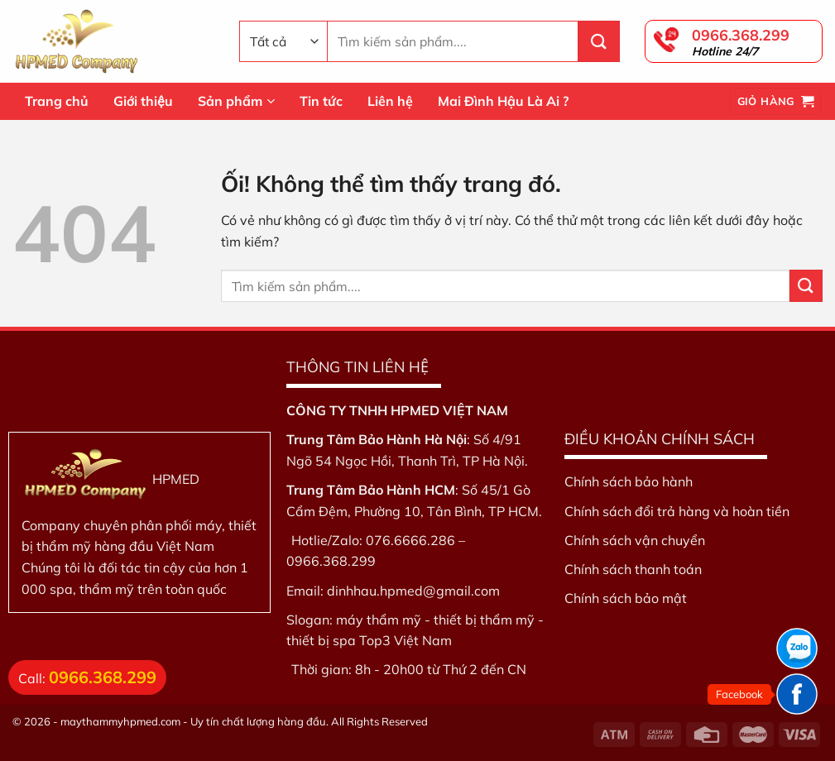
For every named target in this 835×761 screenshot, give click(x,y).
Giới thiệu (143, 101)
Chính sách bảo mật (625, 598)
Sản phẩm (236, 101)
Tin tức (321, 101)
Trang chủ (57, 101)
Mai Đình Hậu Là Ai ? (503, 101)
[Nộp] (599, 41)
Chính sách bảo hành (628, 481)
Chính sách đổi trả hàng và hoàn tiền (676, 511)
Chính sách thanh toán (633, 569)
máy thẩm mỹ (378, 619)
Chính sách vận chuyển (634, 540)
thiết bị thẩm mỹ (484, 619)
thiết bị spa (321, 640)
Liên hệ (390, 101)
